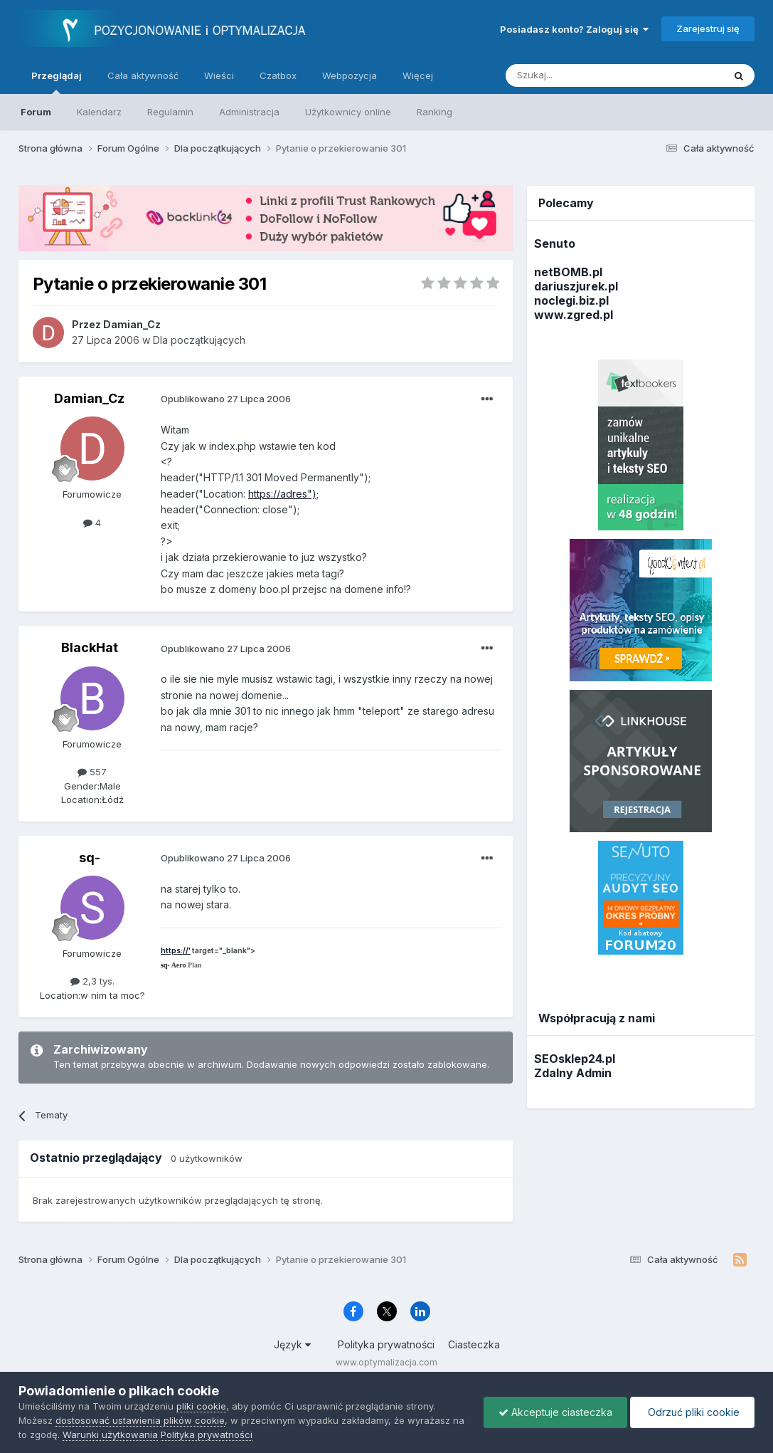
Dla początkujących (199, 340)
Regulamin (170, 111)
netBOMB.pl (568, 272)
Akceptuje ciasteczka (555, 1412)
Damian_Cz (89, 398)
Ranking (434, 111)
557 (92, 771)
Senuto (554, 243)
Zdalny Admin (573, 1073)
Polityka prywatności (386, 1344)
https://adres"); (283, 494)
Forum (36, 111)
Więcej (418, 75)
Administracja (249, 111)
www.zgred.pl (573, 315)
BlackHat (89, 647)
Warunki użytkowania (110, 1434)
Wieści (219, 75)
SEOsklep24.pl (574, 1058)
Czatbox (278, 75)
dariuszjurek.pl (576, 286)
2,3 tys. (92, 981)
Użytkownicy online (348, 111)
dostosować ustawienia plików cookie (140, 1420)
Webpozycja (349, 75)
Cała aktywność (142, 75)
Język (292, 1344)
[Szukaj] (579, 75)
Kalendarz (99, 111)
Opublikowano (226, 398)
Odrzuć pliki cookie (692, 1412)
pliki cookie (201, 1406)
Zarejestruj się (708, 28)
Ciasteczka (474, 1344)
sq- (89, 857)
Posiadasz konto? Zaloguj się (574, 29)
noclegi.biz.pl (571, 300)
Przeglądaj (56, 82)
